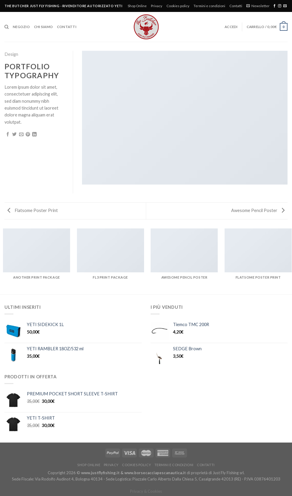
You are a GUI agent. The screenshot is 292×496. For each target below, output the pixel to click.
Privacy (156, 6)
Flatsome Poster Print (32, 210)
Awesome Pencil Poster (258, 210)
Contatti (235, 6)
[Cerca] (6, 27)
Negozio (21, 27)
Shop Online (137, 6)
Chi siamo (43, 27)
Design (11, 54)
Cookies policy (177, 6)
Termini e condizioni (209, 6)
